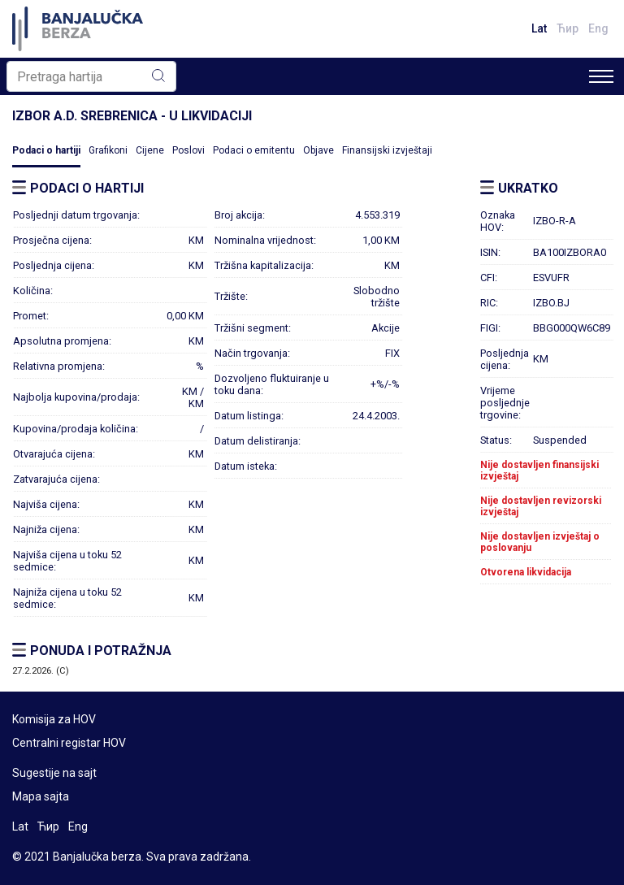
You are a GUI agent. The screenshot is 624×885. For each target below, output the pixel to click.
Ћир (567, 28)
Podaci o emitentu (254, 150)
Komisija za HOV (54, 719)
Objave (318, 150)
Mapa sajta (40, 796)
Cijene (150, 150)
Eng (598, 28)
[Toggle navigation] (601, 76)
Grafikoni (108, 150)
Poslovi (188, 150)
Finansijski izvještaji (387, 150)
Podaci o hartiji (46, 150)
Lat (539, 28)
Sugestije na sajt (54, 772)
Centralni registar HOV (69, 742)
